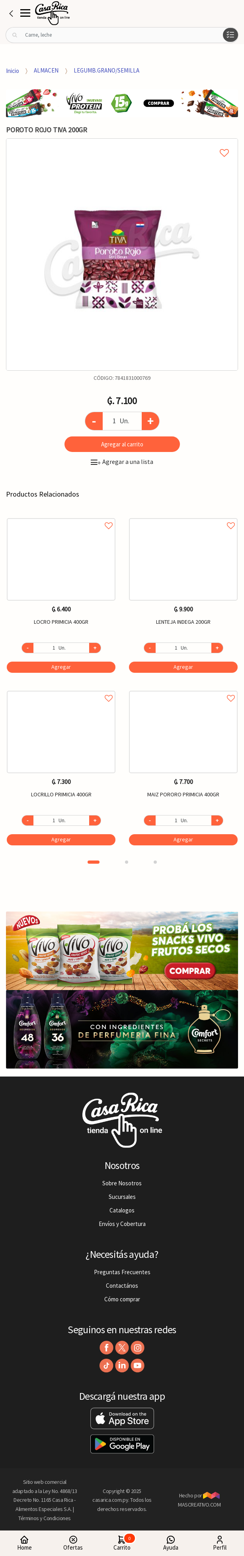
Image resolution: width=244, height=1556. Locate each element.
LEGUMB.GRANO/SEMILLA (106, 70)
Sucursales (122, 1196)
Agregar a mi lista (122, 144)
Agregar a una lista (122, 462)
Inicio (12, 70)
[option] (122, 254)
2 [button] (126, 862)
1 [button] (93, 862)
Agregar (61, 666)
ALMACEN (46, 70)
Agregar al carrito (122, 444)
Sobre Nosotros (122, 1183)
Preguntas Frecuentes (122, 1272)
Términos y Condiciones (44, 1518)
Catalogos (122, 1210)
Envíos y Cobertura (122, 1224)
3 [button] (155, 862)
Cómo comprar (122, 1299)
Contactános (122, 1285)
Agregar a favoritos (61, 516)
